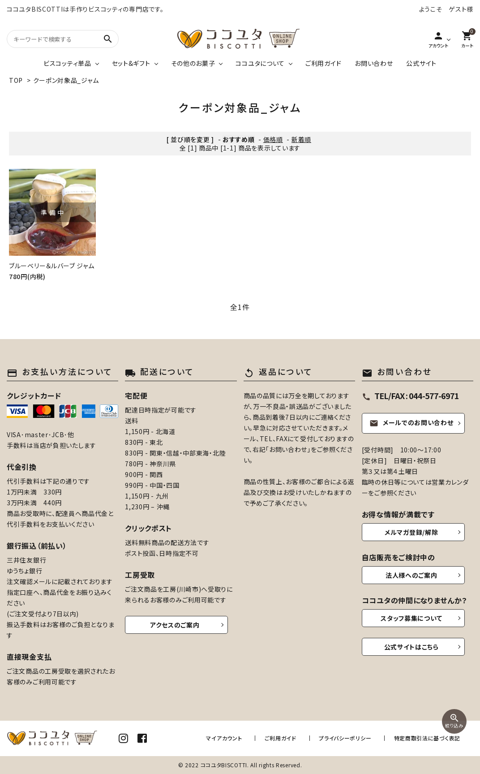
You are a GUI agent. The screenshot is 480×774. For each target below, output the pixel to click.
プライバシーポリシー (348, 738)
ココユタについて (260, 63)
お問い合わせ (374, 63)
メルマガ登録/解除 (411, 532)
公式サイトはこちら (411, 646)
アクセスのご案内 (175, 624)
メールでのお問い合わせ (411, 422)
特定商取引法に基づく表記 (427, 738)
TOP (16, 80)
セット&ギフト (131, 63)
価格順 (273, 139)
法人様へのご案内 (411, 575)
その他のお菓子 (193, 63)
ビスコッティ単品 (67, 63)
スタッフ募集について (411, 618)
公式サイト (421, 63)
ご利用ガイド (323, 63)
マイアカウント (232, 738)
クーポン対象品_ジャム (66, 80)
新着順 (301, 139)
